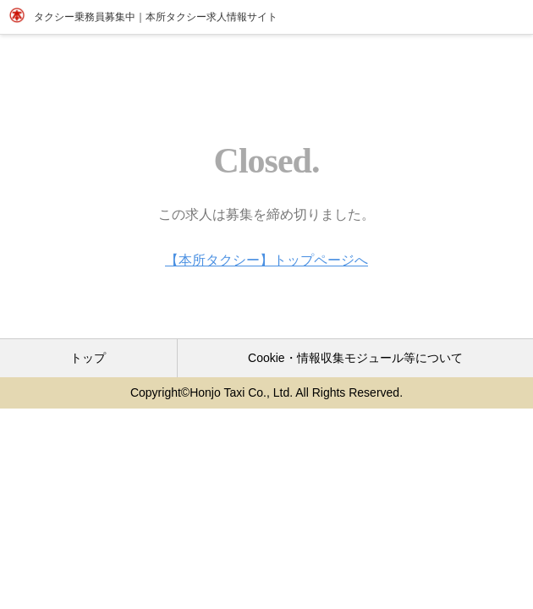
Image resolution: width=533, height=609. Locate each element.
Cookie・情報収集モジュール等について (355, 358)
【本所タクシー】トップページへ (266, 260)
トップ (88, 358)
